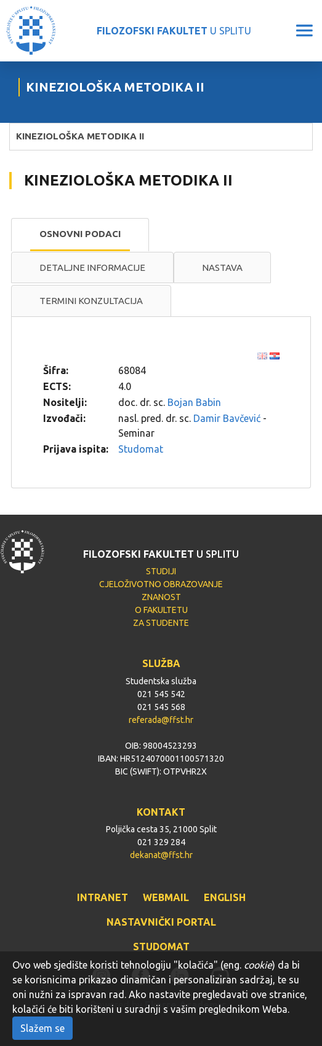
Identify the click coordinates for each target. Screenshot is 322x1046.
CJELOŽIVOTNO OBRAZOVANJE (161, 584)
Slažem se (42, 1028)
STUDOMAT (161, 946)
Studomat (140, 449)
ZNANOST (161, 597)
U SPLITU (174, 30)
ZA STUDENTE (161, 623)
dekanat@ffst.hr (161, 855)
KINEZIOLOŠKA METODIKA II (80, 136)
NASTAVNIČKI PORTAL (161, 921)
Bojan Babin (194, 402)
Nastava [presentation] (222, 267)
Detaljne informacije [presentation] (92, 267)
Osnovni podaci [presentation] (80, 233)
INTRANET (102, 897)
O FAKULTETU (161, 610)
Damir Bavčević (226, 418)
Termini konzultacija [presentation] (91, 300)
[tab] (80, 234)
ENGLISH (225, 897)
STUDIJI (161, 571)
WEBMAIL (166, 897)
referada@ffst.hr (161, 720)
